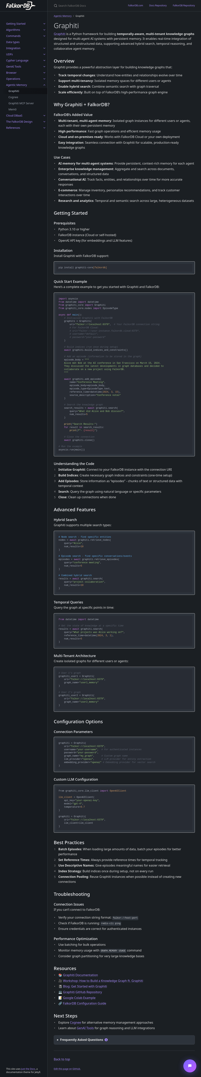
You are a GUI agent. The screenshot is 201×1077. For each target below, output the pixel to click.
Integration (13, 48)
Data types (13, 42)
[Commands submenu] (44, 36)
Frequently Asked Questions (84, 1040)
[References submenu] (44, 128)
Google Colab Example (79, 998)
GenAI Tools (13, 66)
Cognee (13, 97)
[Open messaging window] (189, 1065)
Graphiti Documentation (80, 975)
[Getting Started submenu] (44, 24)
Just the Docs (28, 1068)
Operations (13, 79)
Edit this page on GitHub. (67, 1068)
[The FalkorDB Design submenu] (44, 122)
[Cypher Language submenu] (44, 60)
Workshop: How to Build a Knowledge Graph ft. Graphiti (103, 981)
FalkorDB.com (135, 5)
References (13, 128)
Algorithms (13, 30)
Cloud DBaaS (14, 115)
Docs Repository (158, 5)
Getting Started (16, 23)
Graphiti (13, 91)
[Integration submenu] (44, 48)
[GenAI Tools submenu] (44, 67)
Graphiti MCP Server (21, 103)
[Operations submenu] (44, 79)
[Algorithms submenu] (44, 30)
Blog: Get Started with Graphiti (85, 986)
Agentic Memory (16, 85)
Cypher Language (17, 60)
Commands (13, 36)
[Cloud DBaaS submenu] (44, 116)
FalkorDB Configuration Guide (84, 1003)
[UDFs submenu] (44, 54)
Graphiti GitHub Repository (82, 992)
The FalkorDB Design (19, 121)
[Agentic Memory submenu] (44, 85)
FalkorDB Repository (184, 5)
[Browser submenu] (44, 73)
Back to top (62, 1059)
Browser (11, 72)
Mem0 (12, 109)
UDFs (9, 54)
